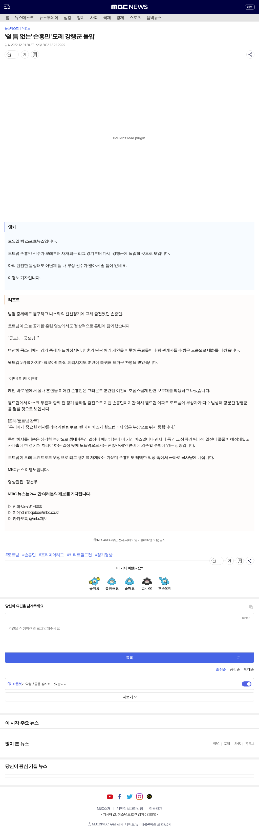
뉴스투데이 (48, 17)
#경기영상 (103, 554)
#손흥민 (29, 554)
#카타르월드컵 (79, 554)
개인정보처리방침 (130, 808)
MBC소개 (104, 808)
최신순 (221, 669)
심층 (67, 17)
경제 (120, 17)
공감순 (235, 669)
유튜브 (109, 796)
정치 (80, 17)
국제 (107, 17)
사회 (94, 17)
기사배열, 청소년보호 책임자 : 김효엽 (129, 814)
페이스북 (119, 796)
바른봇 (14, 684)
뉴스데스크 (24, 17)
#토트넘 (12, 554)
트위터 (129, 796)
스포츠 (135, 17)
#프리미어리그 (51, 554)
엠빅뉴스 (154, 17)
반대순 (249, 669)
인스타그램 (139, 796)
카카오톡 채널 (149, 796)
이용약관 (155, 808)
